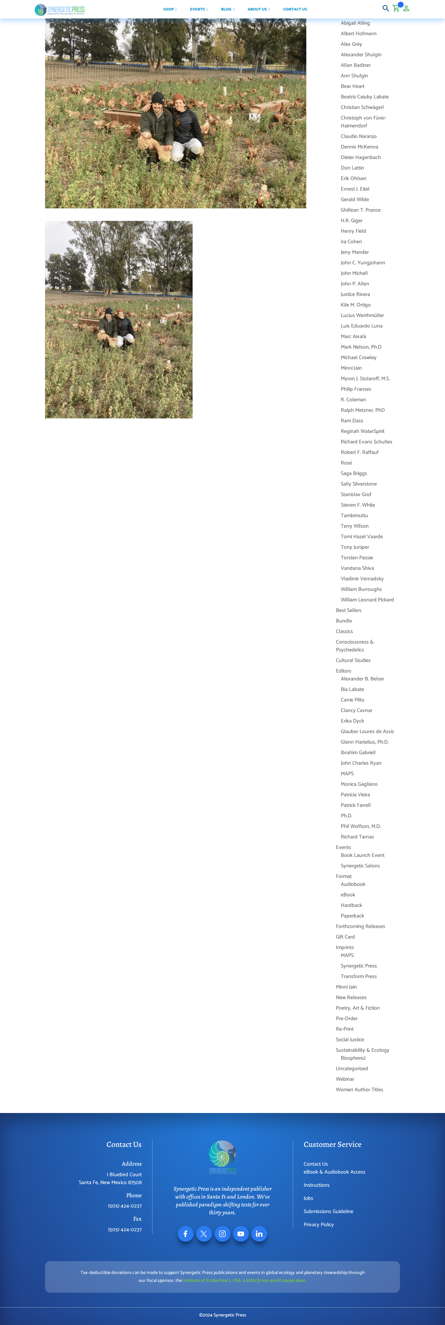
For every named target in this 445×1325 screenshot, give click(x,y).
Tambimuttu (354, 515)
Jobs (308, 1198)
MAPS (347, 773)
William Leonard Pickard (367, 600)
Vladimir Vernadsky (362, 578)
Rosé (346, 463)
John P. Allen (355, 283)
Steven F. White (358, 505)
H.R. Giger (352, 220)
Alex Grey (351, 44)
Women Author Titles (359, 1089)
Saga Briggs (354, 473)
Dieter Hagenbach (361, 157)
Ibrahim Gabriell (358, 752)
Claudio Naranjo (359, 136)
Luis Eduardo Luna (362, 326)
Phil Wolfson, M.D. (361, 826)
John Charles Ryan (361, 763)
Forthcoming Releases (360, 926)
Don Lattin (352, 168)
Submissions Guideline (328, 1211)
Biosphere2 (353, 1058)
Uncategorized (352, 1068)
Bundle (344, 621)
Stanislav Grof (356, 494)
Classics (344, 631)
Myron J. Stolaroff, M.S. (365, 378)
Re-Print (345, 1029)
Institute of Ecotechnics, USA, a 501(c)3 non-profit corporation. (245, 1281)
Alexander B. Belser (362, 679)
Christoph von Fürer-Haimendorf (363, 122)
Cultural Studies (353, 660)
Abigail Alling (355, 23)
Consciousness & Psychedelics (355, 646)
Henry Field (353, 231)
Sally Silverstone (359, 484)
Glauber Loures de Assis (367, 731)
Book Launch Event (363, 855)
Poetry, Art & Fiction (358, 1008)
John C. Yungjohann (363, 262)
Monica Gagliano (359, 784)
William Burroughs (361, 589)
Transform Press (359, 976)
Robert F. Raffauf (360, 452)
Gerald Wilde (355, 199)
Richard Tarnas (357, 837)
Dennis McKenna (359, 147)
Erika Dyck (352, 721)
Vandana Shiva (357, 568)
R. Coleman (353, 399)
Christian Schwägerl (362, 107)
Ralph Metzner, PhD (363, 410)
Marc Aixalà (353, 336)
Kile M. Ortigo (356, 305)
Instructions (317, 1185)
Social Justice (350, 1039)
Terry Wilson (355, 526)
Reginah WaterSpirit (363, 431)
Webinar (345, 1079)
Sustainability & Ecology (362, 1050)
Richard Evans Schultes (366, 441)
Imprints (345, 947)
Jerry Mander (355, 252)
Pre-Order (347, 1018)
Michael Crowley (359, 357)
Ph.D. (346, 815)
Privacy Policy (319, 1224)
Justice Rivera (355, 294)
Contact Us (316, 1164)
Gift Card (345, 937)
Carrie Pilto (352, 700)
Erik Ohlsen (353, 178)
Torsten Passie (357, 557)
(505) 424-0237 (125, 1206)
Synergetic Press (359, 966)
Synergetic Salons (360, 865)
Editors (343, 671)
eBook (348, 894)
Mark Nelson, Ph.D (361, 347)
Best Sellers (349, 610)
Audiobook (353, 884)
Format (344, 876)
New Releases (351, 997)
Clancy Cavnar (356, 710)
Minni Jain (351, 368)
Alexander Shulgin (361, 54)
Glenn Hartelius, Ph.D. (365, 742)
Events (343, 847)
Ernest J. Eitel (355, 189)
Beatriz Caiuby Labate (365, 97)
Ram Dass (352, 420)
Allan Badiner (356, 65)
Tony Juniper (355, 547)
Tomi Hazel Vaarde (362, 536)
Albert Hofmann (359, 33)
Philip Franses (356, 389)
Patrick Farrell (356, 805)
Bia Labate (352, 689)
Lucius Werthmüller (362, 315)
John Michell (354, 273)
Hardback (351, 905)
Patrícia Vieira (355, 794)
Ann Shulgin (354, 75)
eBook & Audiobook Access (334, 1172)
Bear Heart (352, 86)
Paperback (352, 916)
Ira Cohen (351, 241)
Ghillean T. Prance (361, 210)
